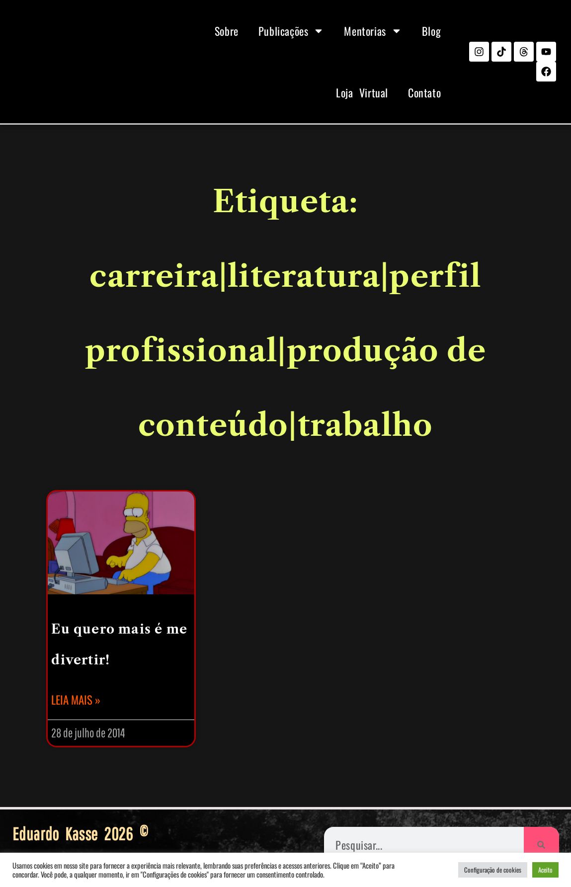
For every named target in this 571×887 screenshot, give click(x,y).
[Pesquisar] (541, 844)
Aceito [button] (545, 870)
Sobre (227, 31)
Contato (424, 92)
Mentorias (373, 30)
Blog (431, 31)
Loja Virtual (362, 92)
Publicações (291, 30)
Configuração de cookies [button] (492, 870)
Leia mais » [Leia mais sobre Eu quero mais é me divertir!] (75, 699)
